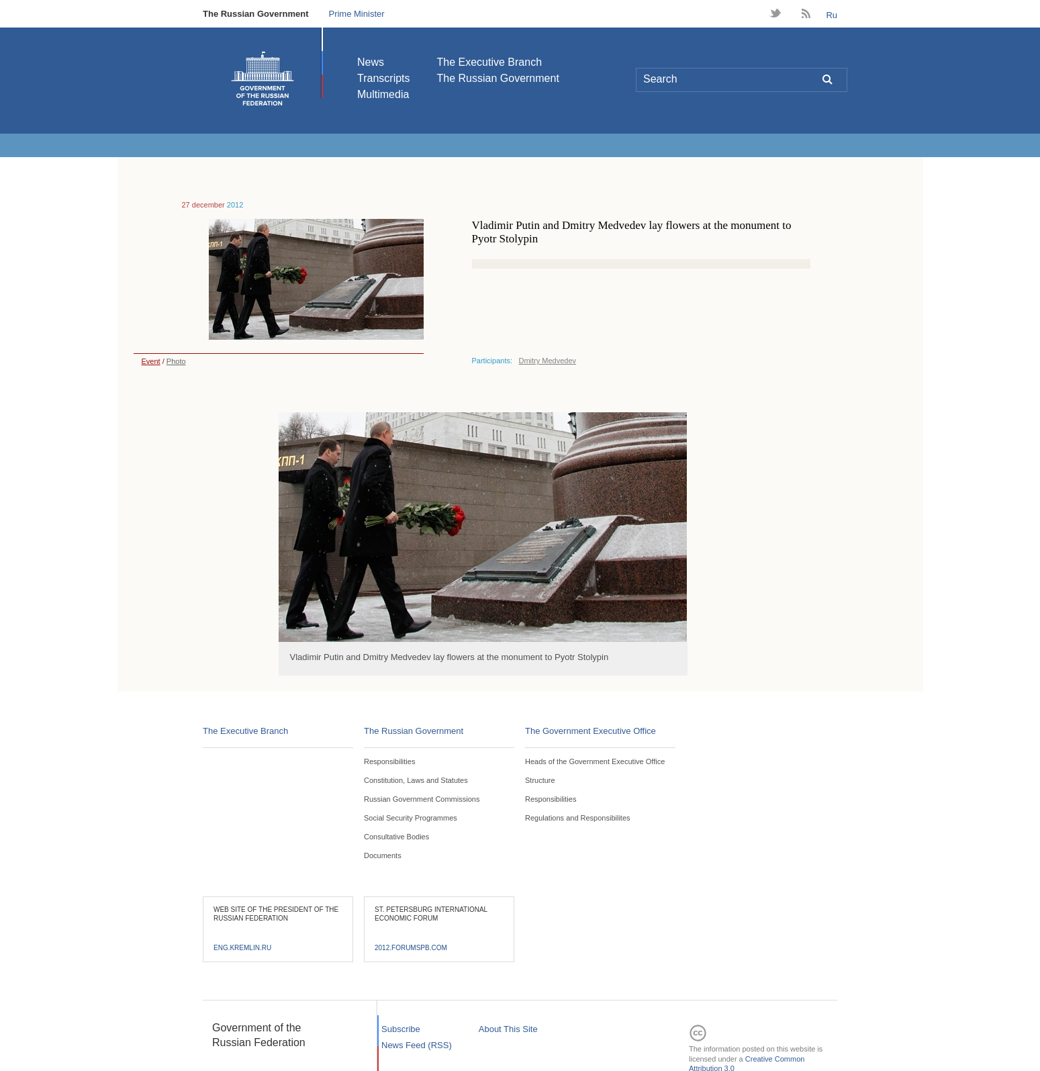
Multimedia (383, 94)
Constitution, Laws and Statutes (416, 780)
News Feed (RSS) (416, 1045)
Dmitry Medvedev (548, 361)
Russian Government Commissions (421, 799)
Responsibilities (389, 761)
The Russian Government (255, 14)
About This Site (508, 1029)
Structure (540, 780)
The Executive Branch (489, 62)
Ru (831, 15)
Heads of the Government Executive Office (595, 761)
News (370, 62)
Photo (176, 361)
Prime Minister (356, 14)
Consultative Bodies (396, 837)
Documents (382, 855)
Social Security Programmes (410, 818)
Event (147, 361)
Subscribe (400, 1029)
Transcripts (383, 78)
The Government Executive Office (590, 731)
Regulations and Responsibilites (577, 818)
